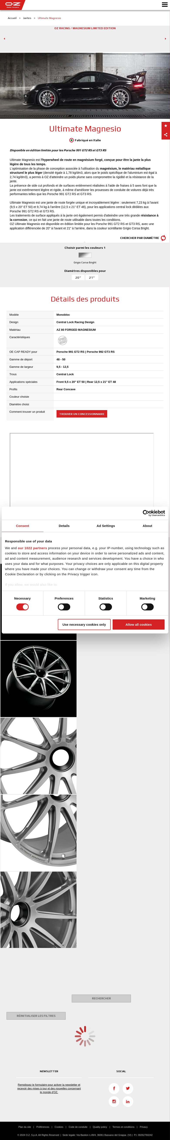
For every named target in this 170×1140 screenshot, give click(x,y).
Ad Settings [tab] (106, 525)
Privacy (144, 1127)
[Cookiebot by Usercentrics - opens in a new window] (146, 513)
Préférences (42, 1127)
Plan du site (24, 1127)
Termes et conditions (123, 1127)
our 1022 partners (32, 548)
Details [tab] (64, 525)
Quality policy (100, 1127)
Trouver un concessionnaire (81, 414)
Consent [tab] (22, 525)
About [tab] (147, 525)
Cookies (59, 1127)
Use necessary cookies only (84, 624)
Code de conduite (78, 1127)
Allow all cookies (138, 624)
